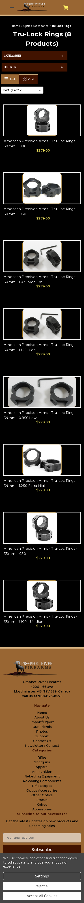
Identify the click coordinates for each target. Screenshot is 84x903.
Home (42, 713)
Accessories (42, 809)
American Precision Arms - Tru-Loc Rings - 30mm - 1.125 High (41, 347)
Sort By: (8, 90)
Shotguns (42, 762)
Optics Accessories (42, 790)
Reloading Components (42, 781)
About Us (42, 717)
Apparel (42, 767)
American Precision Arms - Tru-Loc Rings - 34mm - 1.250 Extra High (41, 483)
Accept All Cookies (42, 895)
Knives (42, 805)
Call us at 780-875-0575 (42, 696)
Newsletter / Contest (42, 746)
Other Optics (42, 795)
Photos (42, 731)
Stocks (42, 800)
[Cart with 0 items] (66, 7)
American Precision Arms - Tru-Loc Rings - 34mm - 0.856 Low (41, 415)
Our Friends (42, 727)
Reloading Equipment (42, 776)
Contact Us (42, 741)
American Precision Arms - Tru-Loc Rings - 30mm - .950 (41, 211)
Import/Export (42, 722)
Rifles (42, 757)
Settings (42, 876)
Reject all (42, 885)
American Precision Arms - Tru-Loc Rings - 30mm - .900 (41, 143)
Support (42, 736)
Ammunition (42, 772)
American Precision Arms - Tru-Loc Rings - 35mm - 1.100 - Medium (41, 619)
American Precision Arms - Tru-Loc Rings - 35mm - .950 (41, 551)
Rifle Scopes (42, 786)
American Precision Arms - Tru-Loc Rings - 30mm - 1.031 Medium (41, 279)
